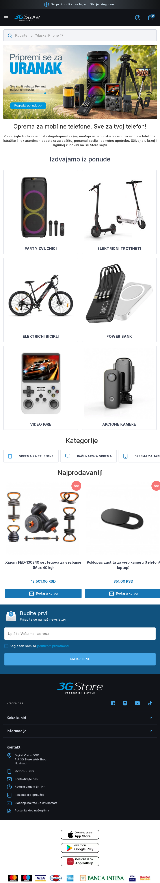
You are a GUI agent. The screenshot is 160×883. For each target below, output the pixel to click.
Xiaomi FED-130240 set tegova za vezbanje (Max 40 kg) (43, 565)
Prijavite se (80, 659)
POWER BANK (119, 336)
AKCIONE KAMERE (119, 424)
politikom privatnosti (53, 646)
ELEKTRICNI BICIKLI (41, 336)
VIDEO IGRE (41, 424)
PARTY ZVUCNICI (41, 248)
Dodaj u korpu (43, 593)
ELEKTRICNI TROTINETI (119, 248)
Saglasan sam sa (36, 646)
